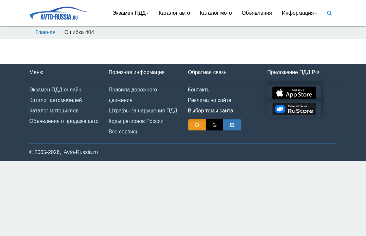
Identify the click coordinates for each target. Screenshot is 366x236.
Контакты (199, 89)
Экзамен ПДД (131, 13)
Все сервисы (124, 131)
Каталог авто (174, 13)
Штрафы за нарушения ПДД (143, 110)
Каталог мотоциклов (53, 110)
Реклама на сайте (210, 100)
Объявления (257, 13)
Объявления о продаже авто (64, 121)
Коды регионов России (136, 121)
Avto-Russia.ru (81, 152)
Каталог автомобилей (55, 100)
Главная (46, 32)
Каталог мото (216, 13)
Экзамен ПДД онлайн (55, 89)
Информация (299, 13)
